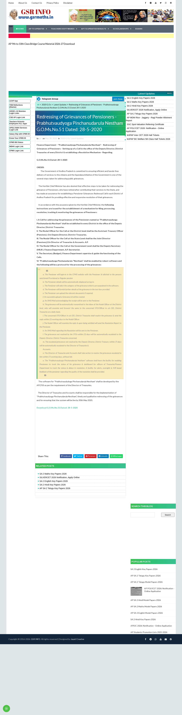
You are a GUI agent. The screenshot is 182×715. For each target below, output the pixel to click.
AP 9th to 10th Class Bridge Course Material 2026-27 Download (41, 43)
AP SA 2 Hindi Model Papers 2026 (146, 600)
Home (11, 3)
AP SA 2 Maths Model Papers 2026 (146, 606)
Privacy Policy (53, 3)
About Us (22, 3)
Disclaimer (68, 3)
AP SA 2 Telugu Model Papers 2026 (146, 582)
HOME (20, 29)
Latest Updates (146, 93)
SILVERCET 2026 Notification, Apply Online (147, 110)
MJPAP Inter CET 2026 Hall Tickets (143, 135)
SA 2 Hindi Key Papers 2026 (140, 106)
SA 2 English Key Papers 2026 (141, 98)
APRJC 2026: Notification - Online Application (151, 625)
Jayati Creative (77, 639)
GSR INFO (35, 639)
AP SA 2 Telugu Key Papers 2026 (142, 114)
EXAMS (138, 29)
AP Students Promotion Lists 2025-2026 (149, 632)
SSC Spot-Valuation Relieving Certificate (145, 124)
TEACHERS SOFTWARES (62, 29)
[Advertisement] (76, 68)
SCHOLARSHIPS (121, 29)
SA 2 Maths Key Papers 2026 (140, 102)
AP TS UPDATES (36, 29)
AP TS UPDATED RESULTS (93, 29)
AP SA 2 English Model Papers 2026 (147, 613)
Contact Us (37, 3)
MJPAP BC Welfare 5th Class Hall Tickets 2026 (148, 139)
